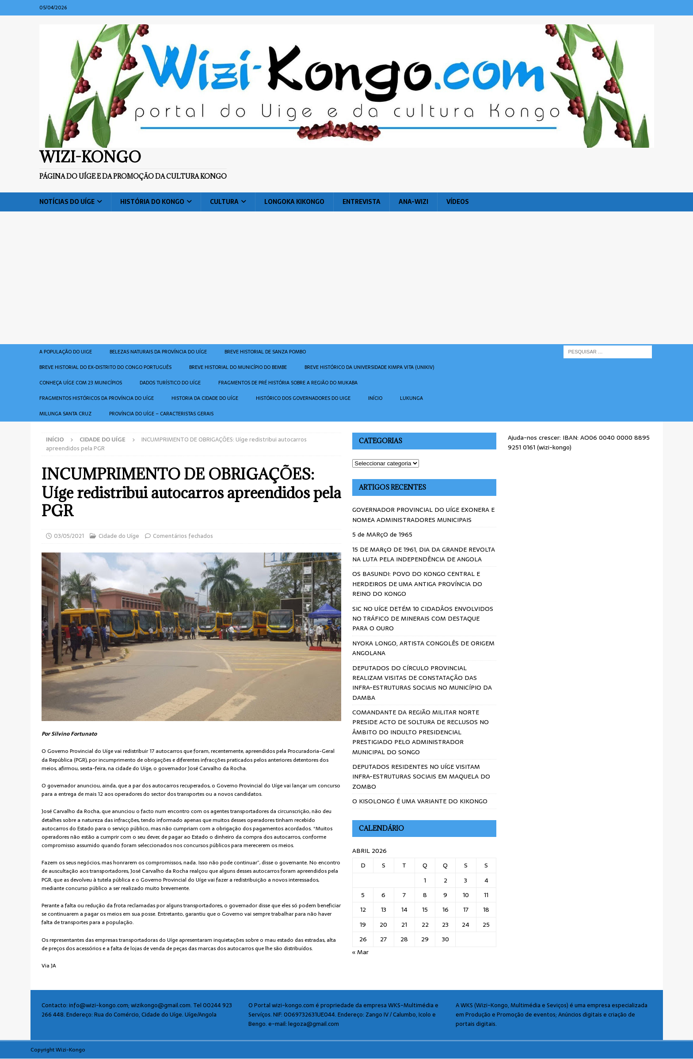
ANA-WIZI (413, 202)
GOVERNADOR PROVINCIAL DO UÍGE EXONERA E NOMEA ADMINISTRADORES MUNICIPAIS (423, 514)
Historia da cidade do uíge (204, 398)
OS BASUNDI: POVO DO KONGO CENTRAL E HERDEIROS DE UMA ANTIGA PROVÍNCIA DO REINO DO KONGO (417, 584)
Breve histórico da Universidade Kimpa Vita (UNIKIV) (369, 367)
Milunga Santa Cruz (65, 414)
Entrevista (362, 202)
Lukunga (411, 398)
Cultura (224, 202)
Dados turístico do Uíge (170, 383)
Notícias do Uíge (67, 202)
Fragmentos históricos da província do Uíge (96, 398)
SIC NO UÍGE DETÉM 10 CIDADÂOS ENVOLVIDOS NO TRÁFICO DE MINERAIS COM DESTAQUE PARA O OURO (422, 618)
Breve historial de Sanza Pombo (265, 352)
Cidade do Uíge (119, 536)
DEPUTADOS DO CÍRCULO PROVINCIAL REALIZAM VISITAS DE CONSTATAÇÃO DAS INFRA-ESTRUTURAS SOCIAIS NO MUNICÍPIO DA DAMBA (422, 682)
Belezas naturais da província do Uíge (158, 352)
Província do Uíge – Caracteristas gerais (161, 414)
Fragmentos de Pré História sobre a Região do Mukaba (288, 383)
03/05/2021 (69, 536)
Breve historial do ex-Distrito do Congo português (105, 367)
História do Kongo (152, 202)
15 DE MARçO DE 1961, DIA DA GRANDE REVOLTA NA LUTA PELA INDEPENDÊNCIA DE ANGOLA (423, 554)
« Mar (360, 952)
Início (375, 398)
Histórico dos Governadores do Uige (303, 398)
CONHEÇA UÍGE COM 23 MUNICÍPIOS (80, 383)
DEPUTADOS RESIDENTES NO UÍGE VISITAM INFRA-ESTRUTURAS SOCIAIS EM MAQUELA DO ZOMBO (421, 776)
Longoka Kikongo (294, 202)
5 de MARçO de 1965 (382, 534)
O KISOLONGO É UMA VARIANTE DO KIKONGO (419, 801)
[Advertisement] (346, 278)
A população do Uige (65, 352)
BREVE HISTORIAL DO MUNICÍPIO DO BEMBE (238, 367)
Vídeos (457, 202)
